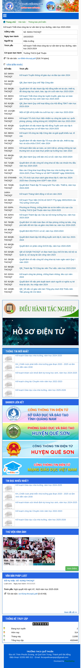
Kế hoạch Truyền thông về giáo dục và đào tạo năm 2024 (44, 75)
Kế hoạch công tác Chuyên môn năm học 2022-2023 (38, 381)
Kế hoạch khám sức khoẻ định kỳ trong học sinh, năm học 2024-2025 (46, 373)
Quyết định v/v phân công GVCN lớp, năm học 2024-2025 (45, 246)
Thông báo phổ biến (37, 22)
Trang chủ (11, 22)
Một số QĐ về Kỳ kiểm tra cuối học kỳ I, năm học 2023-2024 (46, 112)
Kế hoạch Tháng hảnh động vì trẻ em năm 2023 (40, 194)
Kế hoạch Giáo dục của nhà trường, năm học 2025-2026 (40, 390)
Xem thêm (72, 568)
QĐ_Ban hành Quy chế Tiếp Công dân (36, 82)
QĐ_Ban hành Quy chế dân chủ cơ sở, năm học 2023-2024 (45, 157)
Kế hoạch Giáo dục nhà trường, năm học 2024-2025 (38, 355)
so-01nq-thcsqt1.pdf (28, 594)
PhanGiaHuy (70, 661)
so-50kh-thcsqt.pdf (27, 58)
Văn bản (22, 22)
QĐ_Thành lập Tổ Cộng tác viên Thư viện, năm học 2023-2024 (47, 268)
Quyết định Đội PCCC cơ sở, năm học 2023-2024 (41, 231)
